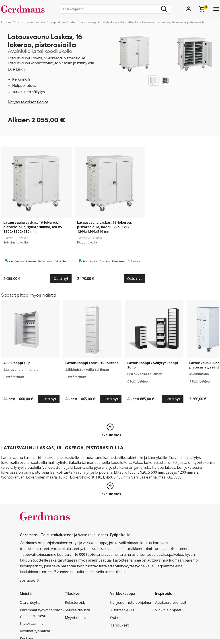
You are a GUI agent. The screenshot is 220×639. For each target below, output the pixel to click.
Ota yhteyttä (30, 602)
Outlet (115, 617)
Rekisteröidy (75, 602)
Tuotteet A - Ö (122, 610)
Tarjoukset (119, 625)
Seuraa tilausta (77, 610)
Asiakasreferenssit (170, 602)
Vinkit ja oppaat (168, 610)
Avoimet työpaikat (35, 631)
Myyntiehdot (75, 617)
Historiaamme (31, 623)
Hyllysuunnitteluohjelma (130, 602)
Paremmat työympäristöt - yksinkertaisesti (42, 613)
